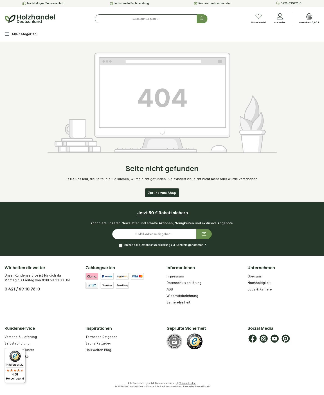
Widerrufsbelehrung (182, 296)
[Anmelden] (279, 18)
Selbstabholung (16, 343)
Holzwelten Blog (98, 350)
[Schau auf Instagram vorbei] (264, 339)
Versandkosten (187, 383)
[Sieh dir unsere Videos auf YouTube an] (275, 339)
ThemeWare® (202, 386)
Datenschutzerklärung (155, 245)
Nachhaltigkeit (259, 283)
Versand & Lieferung (20, 337)
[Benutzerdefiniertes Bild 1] (194, 341)
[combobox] (146, 18)
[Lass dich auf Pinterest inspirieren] (286, 339)
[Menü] (22, 351)
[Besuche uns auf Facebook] (253, 339)
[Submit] (204, 234)
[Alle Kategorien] (24, 34)
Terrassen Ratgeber (101, 337)
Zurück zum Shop (162, 193)
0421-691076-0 (291, 3)
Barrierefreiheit (178, 302)
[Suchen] (202, 18)
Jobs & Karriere (260, 289)
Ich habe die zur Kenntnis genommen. (165, 245)
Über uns (255, 276)
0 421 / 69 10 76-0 (22, 289)
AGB (169, 289)
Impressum (175, 276)
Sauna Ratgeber (98, 343)
